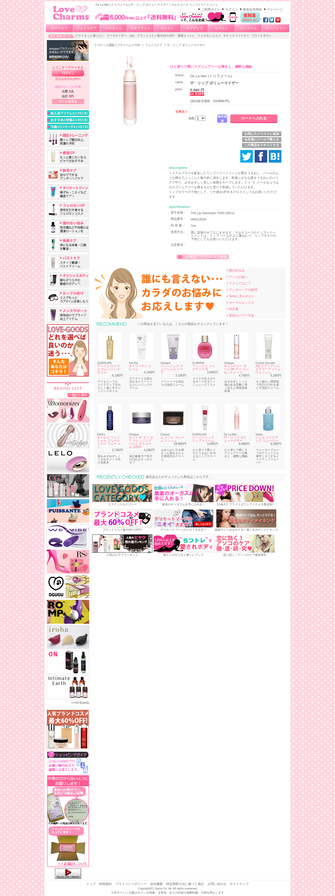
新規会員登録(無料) (67, 78)
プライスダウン (262, 35)
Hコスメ (167, 28)
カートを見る (67, 101)
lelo (132, 35)
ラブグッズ (194, 28)
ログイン (232, 9)
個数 (192, 118)
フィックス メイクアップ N (203, 367)
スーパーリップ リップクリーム (203, 439)
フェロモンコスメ (209, 35)
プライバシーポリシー (131, 884)
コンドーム (248, 28)
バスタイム (113, 28)
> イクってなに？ (238, 283)
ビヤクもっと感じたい (90, 35)
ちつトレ (221, 28)
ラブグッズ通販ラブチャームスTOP (117, 45)
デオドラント (140, 28)
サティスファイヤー (236, 35)
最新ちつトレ (187, 35)
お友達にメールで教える (261, 139)
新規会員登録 (253, 9)
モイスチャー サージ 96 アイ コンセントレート (236, 369)
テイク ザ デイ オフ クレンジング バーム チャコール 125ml (141, 442)
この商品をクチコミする (261, 145)
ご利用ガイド (211, 9)
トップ (91, 884)
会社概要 (157, 884)
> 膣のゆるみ (235, 270)
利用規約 (106, 884)
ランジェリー (275, 28)
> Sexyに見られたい (240, 296)
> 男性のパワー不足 (240, 315)
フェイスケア (86, 28)
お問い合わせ (217, 884)
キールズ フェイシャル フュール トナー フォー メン (109, 442)
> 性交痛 (232, 309)
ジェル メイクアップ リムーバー (266, 439)
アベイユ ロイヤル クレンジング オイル (108, 369)
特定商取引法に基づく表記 (185, 884)
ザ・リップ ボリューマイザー (235, 439)
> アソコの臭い (237, 277)
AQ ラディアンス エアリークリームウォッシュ (268, 369)
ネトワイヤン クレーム (140, 367)
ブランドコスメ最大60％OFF (156, 35)
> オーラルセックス (240, 303)
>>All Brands (80, 703)
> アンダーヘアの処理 (241, 290)
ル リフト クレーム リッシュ (172, 439)
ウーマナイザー (117, 35)
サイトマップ (239, 884)
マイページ (275, 9)
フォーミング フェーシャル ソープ (171, 369)
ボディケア (59, 28)
